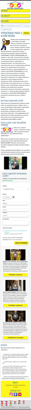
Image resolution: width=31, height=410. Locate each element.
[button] (15, 10)
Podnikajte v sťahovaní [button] (15, 274)
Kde (4, 200)
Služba (5, 186)
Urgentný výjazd (7, 228)
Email (4, 207)
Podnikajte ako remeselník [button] (15, 337)
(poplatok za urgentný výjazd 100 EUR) (13, 233)
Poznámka (6, 219)
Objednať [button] (26, 33)
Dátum (4, 194)
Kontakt (15, 387)
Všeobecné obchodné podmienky (15, 385)
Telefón (5, 212)
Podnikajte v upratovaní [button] (15, 305)
